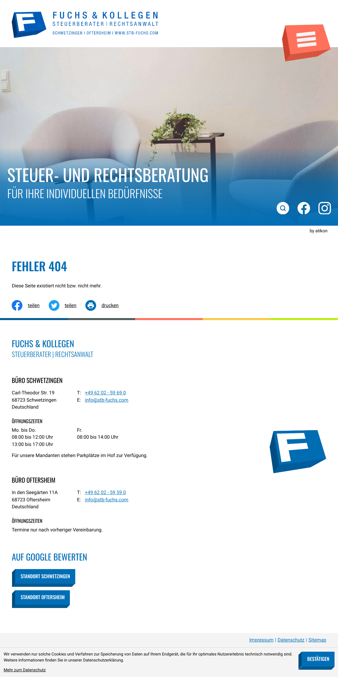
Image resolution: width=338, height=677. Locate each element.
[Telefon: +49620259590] (105, 492)
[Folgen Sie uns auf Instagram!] (324, 207)
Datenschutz (291, 640)
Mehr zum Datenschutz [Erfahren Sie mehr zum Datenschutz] (24, 670)
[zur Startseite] (85, 24)
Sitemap (317, 640)
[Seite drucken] (106, 305)
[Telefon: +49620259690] (105, 393)
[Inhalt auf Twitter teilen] (67, 305)
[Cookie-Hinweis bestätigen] (318, 659)
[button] (45, 576)
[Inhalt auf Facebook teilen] (30, 305)
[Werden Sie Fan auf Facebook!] (303, 207)
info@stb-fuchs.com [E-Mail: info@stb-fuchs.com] (106, 400)
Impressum (261, 640)
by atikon (318, 231)
